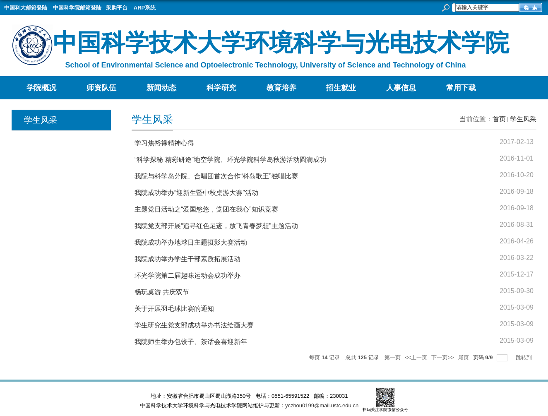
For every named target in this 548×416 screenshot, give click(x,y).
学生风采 (523, 119)
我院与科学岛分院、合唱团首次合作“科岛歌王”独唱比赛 (216, 176)
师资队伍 (101, 88)
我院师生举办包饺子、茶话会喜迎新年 (191, 341)
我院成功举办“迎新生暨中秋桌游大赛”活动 (196, 192)
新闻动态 (161, 88)
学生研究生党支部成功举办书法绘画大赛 (194, 325)
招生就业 (341, 88)
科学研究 (221, 88)
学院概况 (41, 88)
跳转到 (525, 357)
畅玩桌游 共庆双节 (162, 292)
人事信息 (401, 88)
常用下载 (461, 88)
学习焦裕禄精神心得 (164, 143)
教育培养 (281, 88)
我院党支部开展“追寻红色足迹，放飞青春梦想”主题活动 (216, 225)
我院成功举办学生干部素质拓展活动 (187, 258)
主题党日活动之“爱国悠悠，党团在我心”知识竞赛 (206, 209)
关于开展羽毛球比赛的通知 (174, 308)
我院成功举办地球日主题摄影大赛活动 (191, 242)
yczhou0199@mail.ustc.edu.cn (321, 405)
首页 (499, 119)
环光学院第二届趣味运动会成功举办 (187, 275)
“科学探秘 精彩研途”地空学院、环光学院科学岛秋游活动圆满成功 (230, 159)
